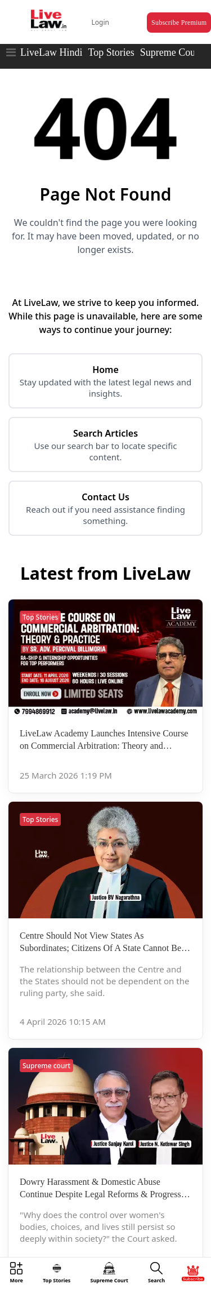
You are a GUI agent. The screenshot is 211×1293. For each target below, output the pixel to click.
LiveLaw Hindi (51, 52)
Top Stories (111, 52)
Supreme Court (171, 52)
